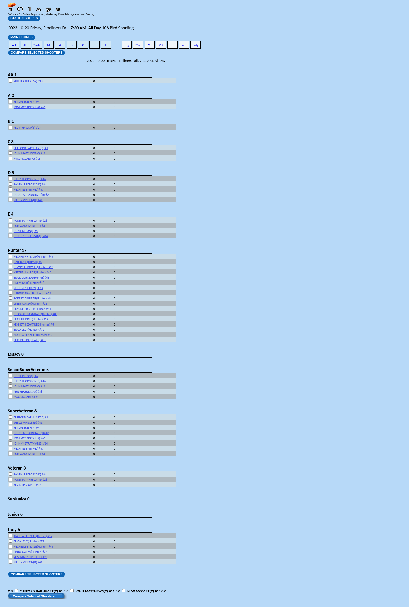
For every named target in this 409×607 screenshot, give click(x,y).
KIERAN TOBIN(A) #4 (26, 102)
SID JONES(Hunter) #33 (28, 288)
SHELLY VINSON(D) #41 (28, 200)
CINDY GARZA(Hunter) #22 (30, 303)
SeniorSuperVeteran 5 (28, 369)
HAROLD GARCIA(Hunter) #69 (32, 293)
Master (37, 45)
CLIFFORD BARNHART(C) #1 (31, 148)
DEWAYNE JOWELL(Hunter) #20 (33, 267)
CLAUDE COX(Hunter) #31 (30, 340)
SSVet (138, 45)
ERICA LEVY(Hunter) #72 (29, 329)
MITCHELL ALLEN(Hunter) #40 (32, 272)
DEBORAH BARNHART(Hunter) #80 (35, 314)
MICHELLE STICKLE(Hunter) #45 (33, 257)
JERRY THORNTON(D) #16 (30, 179)
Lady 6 (14, 530)
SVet (150, 45)
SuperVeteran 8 (22, 411)
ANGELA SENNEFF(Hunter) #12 (33, 335)
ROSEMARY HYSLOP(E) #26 (30, 220)
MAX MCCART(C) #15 (27, 158)
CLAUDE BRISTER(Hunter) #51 (32, 309)
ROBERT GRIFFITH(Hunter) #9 (32, 298)
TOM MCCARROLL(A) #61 (29, 107)
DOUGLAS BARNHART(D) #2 (31, 195)
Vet (161, 45)
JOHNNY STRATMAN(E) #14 (31, 236)
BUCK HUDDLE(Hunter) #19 (31, 319)
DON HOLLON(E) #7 (26, 231)
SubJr (184, 45)
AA (49, 45)
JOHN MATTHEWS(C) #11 (29, 153)
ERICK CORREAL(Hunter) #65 (32, 277)
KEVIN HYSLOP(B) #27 (27, 127)
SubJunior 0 (19, 499)
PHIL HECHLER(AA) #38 (28, 81)
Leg (126, 45)
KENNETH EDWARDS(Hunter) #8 (34, 324)
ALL (14, 45)
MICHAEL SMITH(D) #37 (29, 189)
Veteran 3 (17, 468)
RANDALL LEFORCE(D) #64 (30, 184)
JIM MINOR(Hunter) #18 (29, 283)
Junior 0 (15, 514)
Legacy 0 (16, 354)
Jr (172, 45)
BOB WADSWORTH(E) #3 (29, 226)
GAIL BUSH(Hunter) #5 (28, 262)
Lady (196, 45)
